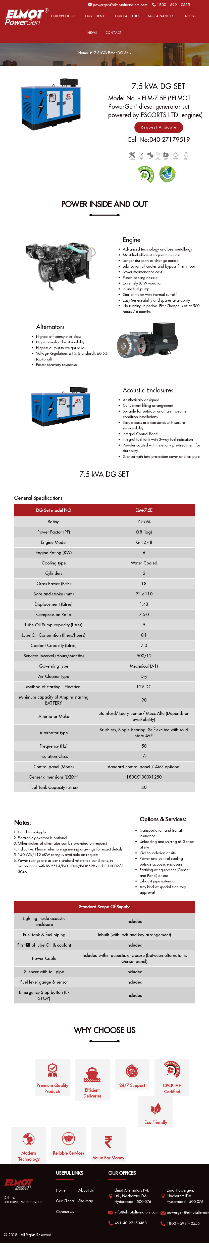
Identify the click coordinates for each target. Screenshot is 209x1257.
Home (18, 16)
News (92, 32)
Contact (114, 32)
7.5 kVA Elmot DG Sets (112, 52)
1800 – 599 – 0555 (173, 4)
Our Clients (96, 16)
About (36, 16)
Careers (189, 16)
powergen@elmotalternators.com (120, 4)
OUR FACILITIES (127, 16)
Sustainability (161, 16)
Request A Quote (159, 127)
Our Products (64, 16)
